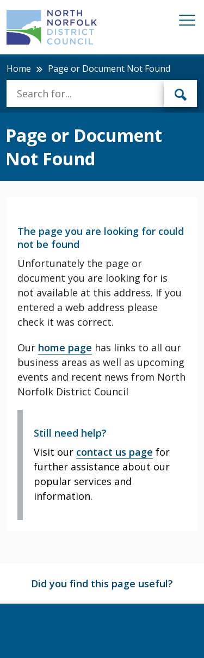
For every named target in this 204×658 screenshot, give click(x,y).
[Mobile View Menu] (187, 22)
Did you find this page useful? (102, 583)
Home (19, 69)
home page (65, 347)
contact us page (114, 451)
